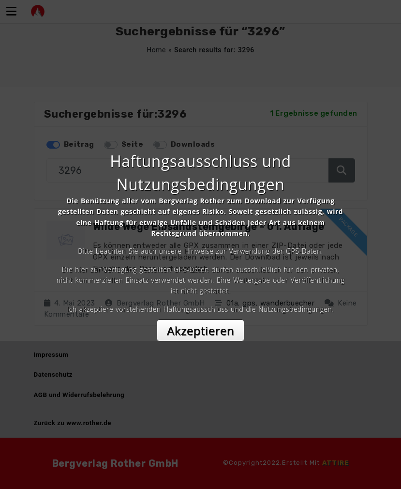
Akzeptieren (200, 330)
